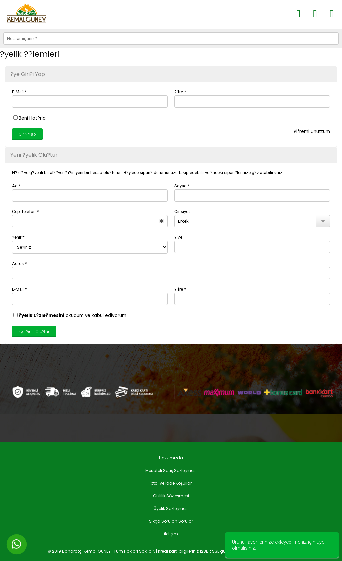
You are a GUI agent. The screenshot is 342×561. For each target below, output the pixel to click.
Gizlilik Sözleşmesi (171, 496)
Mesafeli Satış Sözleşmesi (171, 470)
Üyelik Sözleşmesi (171, 508)
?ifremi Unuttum (312, 131)
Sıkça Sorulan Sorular (171, 521)
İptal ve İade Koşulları (171, 483)
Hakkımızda (171, 458)
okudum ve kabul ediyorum (69, 315)
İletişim (171, 534)
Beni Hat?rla (29, 118)
